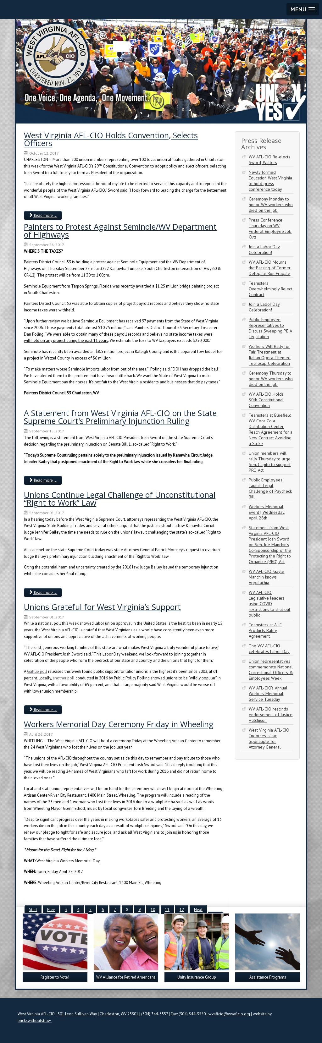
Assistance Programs (267, 977)
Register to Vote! (55, 977)
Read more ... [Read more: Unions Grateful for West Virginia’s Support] (43, 709)
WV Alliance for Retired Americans (126, 977)
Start (33, 909)
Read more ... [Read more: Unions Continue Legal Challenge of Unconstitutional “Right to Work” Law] (43, 592)
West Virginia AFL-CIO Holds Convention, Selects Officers (111, 139)
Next (198, 909)
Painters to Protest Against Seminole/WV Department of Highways (120, 230)
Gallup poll (37, 671)
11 (167, 909)
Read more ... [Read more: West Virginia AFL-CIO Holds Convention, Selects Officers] (43, 215)
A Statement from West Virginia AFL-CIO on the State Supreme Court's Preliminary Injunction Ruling (120, 417)
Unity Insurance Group (196, 977)
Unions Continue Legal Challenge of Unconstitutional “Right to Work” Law (119, 498)
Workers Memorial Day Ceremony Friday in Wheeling (119, 724)
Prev (51, 909)
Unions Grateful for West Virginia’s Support (102, 606)
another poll (64, 678)
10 (153, 909)
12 (182, 909)
